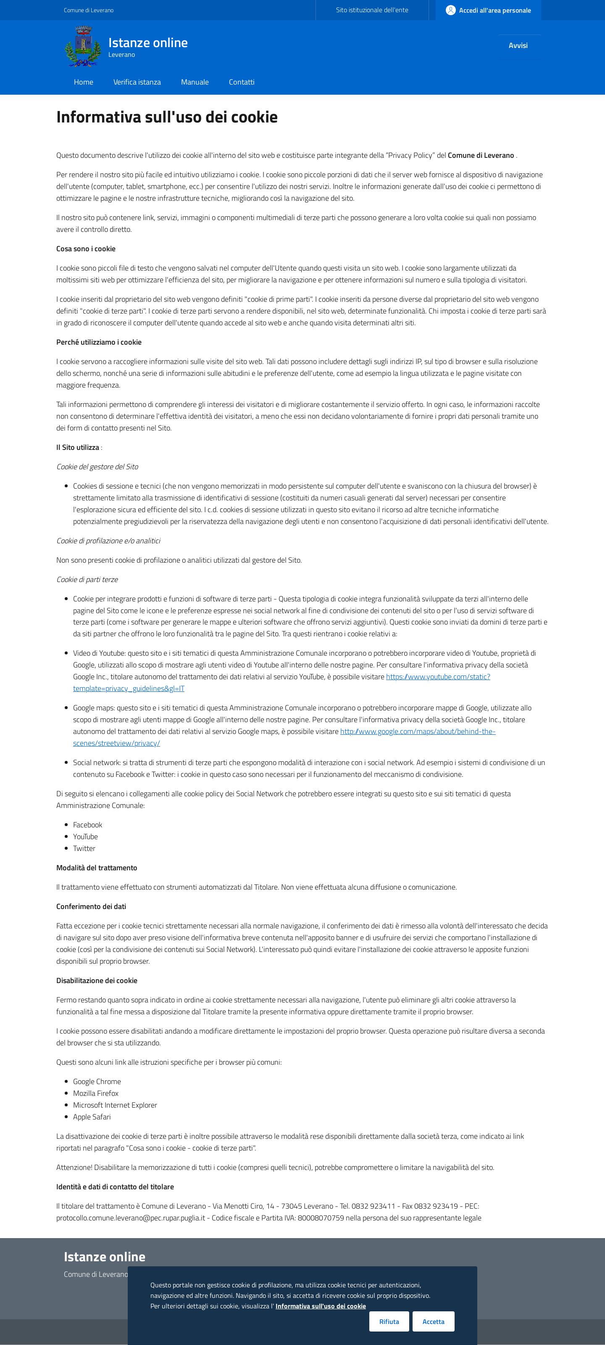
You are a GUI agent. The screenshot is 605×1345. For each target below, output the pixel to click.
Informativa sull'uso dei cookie (321, 1306)
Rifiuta (389, 1321)
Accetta (434, 1321)
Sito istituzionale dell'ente (372, 10)
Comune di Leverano (88, 9)
